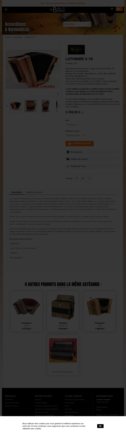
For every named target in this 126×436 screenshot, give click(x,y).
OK (100, 426)
